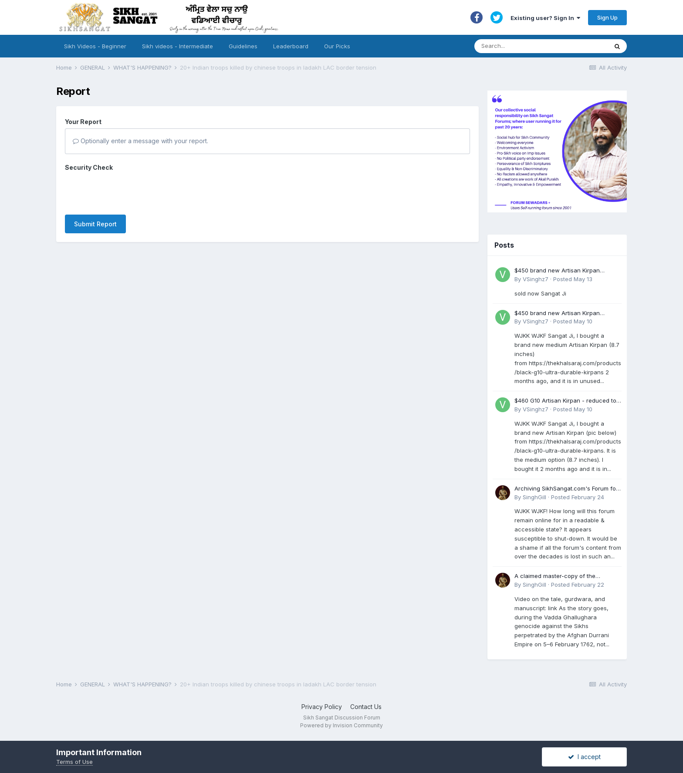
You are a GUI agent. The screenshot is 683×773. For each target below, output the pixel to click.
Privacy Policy (321, 706)
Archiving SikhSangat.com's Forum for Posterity (566, 489)
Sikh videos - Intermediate (177, 46)
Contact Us (366, 706)
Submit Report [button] (95, 190)
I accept (584, 756)
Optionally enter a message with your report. (140, 141)
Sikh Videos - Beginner (95, 46)
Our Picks (337, 46)
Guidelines (243, 46)
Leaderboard (290, 46)
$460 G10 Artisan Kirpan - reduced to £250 (565, 401)
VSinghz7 (535, 279)
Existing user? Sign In (545, 17)
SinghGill (534, 497)
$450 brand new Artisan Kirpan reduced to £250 (557, 271)
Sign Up (607, 17)
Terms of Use (74, 761)
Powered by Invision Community (341, 725)
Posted (572, 279)
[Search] (532, 46)
